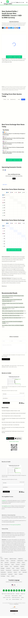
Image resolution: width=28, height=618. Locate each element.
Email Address (5, 398)
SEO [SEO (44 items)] (19, 572)
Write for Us (4, 286)
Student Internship (15, 599)
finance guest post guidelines (16, 524)
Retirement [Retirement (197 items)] (10, 572)
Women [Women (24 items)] (12, 576)
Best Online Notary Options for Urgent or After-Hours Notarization (13, 422)
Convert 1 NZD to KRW (14, 56)
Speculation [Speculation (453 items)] (10, 574)
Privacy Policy (7, 595)
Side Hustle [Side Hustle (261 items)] (25, 572)
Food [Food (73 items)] (2, 564)
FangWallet (4, 500)
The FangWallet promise (6, 506)
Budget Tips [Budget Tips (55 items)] (20, 558)
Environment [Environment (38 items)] (13, 562)
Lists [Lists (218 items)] (11, 566)
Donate (20, 595)
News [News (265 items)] (13, 568)
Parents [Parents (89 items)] (22, 568)
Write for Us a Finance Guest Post (8, 593)
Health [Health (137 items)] (12, 564)
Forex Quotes (7, 365)
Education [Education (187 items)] (6, 562)
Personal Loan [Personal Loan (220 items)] (8, 570)
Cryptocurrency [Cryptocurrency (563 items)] (20, 560)
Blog (7, 599)
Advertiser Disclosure (14, 21)
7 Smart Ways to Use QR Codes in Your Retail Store (10, 424)
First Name (4, 482)
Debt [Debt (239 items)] (2, 562)
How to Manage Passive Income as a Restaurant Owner (11, 415)
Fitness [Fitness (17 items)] (23, 562)
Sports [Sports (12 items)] (16, 574)
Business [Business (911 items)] (2, 560)
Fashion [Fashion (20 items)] (18, 562)
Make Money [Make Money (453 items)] (16, 566)
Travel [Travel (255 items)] (8, 576)
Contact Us (23, 593)
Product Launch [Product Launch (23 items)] (16, 570)
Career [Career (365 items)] (7, 560)
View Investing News (14, 249)
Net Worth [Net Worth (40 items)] (8, 568)
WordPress (16, 604)
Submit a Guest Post (7, 597)
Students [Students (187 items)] (20, 574)
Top (14, 613)
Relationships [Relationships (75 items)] (3, 572)
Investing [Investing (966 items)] (23, 564)
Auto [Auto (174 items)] (2, 558)
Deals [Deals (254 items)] (26, 560)
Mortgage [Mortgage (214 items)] (2, 568)
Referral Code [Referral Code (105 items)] (23, 570)
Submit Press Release (16, 597)
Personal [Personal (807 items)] (2, 570)
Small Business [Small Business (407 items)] (3, 574)
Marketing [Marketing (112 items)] (22, 566)
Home (3, 365)
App (21, 599)
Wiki (10, 599)
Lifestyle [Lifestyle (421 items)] (6, 566)
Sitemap (22, 597)
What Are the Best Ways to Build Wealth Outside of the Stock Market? (14, 413)
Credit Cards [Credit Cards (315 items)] (13, 560)
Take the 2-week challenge (14, 441)
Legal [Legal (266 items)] (2, 566)
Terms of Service (15, 595)
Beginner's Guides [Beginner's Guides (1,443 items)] (13, 558)
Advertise (17, 593)
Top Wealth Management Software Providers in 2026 (11, 410)
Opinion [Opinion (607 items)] (17, 568)
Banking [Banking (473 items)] (6, 558)
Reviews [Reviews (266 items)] (15, 572)
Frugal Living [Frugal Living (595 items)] (7, 564)
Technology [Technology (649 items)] (3, 576)
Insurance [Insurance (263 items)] (17, 564)
